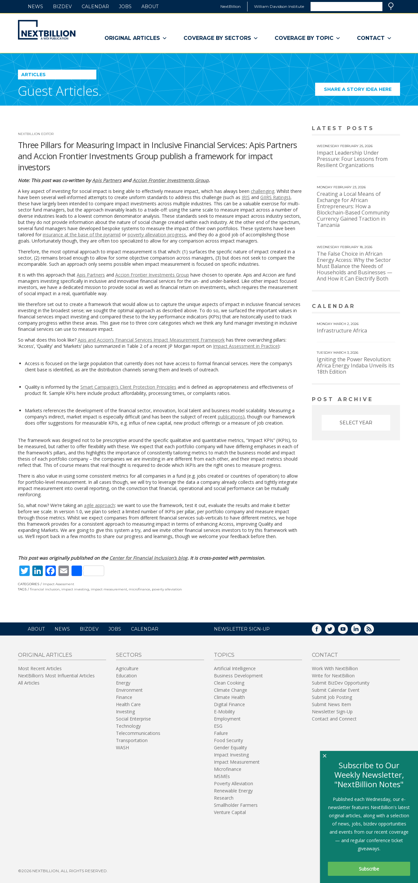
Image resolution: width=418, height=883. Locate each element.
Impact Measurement (237, 762)
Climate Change (230, 690)
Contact (374, 38)
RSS (373, 631)
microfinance (139, 589)
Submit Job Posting (332, 697)
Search (391, 6)
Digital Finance (229, 704)
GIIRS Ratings (274, 197)
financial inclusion (45, 589)
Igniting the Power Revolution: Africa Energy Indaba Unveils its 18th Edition (355, 365)
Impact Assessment (58, 584)
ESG (218, 726)
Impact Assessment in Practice (245, 346)
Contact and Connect (334, 719)
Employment (227, 719)
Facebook (321, 631)
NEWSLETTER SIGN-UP (242, 629)
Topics (224, 655)
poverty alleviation (167, 589)
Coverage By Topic (308, 38)
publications (230, 417)
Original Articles (135, 38)
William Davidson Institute (279, 6)
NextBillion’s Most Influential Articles (56, 675)
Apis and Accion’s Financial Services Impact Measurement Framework (151, 340)
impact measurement (109, 589)
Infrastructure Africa (342, 330)
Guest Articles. (60, 91)
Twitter (334, 631)
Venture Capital (230, 812)
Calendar (95, 6)
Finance (124, 697)
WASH (122, 747)
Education (126, 675)
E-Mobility (224, 711)
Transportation (132, 740)
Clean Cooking (229, 683)
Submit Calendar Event (336, 690)
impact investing (75, 589)
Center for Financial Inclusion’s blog (148, 558)
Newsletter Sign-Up (332, 711)
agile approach (99, 505)
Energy (123, 683)
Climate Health (229, 697)
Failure (221, 733)
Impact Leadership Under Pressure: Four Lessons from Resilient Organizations (352, 159)
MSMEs (222, 776)
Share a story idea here (362, 91)
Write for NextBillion (333, 675)
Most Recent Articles (40, 668)
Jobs (125, 6)
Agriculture (127, 668)
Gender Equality (230, 747)
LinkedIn (360, 631)
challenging (262, 191)
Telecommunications (138, 733)
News (35, 6)
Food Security (228, 740)
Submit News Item (331, 704)
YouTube (347, 631)
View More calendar (378, 307)
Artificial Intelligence (235, 668)
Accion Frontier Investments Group (171, 180)
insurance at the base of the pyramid (82, 234)
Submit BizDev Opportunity (340, 683)
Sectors (129, 655)
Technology (128, 726)
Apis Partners (106, 180)
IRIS (246, 197)
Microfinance (227, 769)
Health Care (128, 704)
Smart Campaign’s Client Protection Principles (128, 387)
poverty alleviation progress (157, 234)
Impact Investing (231, 755)
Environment (129, 690)
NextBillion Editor (36, 134)
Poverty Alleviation (233, 783)
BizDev (62, 6)
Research (223, 798)
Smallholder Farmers (236, 805)
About (149, 6)
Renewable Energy (233, 791)
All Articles (29, 683)
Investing (125, 711)
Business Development (238, 675)
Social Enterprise (133, 719)
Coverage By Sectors (221, 38)
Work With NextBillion (335, 668)
